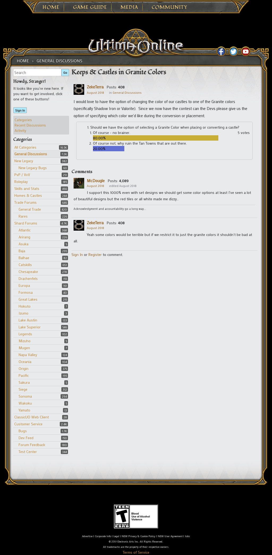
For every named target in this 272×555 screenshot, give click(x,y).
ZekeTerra (95, 86)
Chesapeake (28, 271)
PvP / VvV (22, 174)
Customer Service (28, 423)
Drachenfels (28, 278)
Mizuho (25, 340)
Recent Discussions (30, 125)
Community (169, 7)
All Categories (25, 147)
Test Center (28, 451)
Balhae (24, 257)
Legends (25, 333)
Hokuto (25, 306)
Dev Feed (26, 437)
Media (129, 7)
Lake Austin (28, 320)
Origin (23, 368)
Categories (23, 119)
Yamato (24, 410)
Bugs (23, 430)
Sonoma (25, 396)
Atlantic (25, 229)
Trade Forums (25, 202)
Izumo (23, 313)
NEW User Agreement (170, 536)
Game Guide (90, 7)
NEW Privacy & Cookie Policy (138, 536)
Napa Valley (28, 354)
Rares (23, 216)
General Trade (30, 209)
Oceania (25, 361)
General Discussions (30, 153)
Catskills (25, 264)
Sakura (24, 382)
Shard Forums (25, 223)
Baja (22, 250)
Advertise (87, 536)
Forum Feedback (32, 444)
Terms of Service (136, 552)
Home (51, 7)
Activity (20, 130)
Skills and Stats (26, 188)
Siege (23, 389)
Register (95, 254)
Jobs (187, 536)
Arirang (24, 236)
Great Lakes (28, 299)
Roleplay (21, 181)
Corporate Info (103, 536)
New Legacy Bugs (33, 167)
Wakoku (25, 403)
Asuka (23, 243)
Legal (116, 536)
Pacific (24, 375)
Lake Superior (30, 326)
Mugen (24, 347)
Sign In (20, 110)
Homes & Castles (28, 195)
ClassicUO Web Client (31, 416)
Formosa (26, 292)
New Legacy (23, 160)
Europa (24, 285)
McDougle (96, 180)
